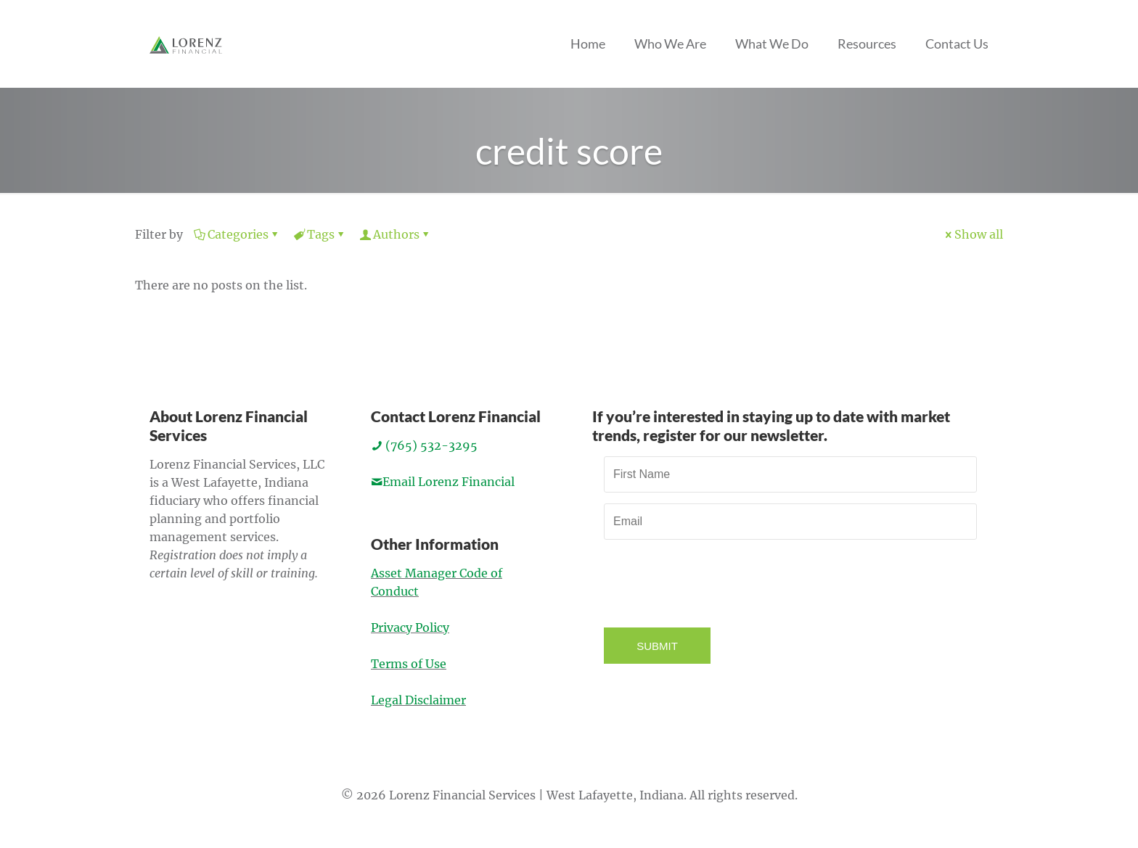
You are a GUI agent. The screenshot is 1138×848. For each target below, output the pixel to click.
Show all (973, 234)
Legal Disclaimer (418, 700)
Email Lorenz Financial (443, 481)
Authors (395, 234)
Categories (237, 234)
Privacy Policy (410, 627)
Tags (319, 234)
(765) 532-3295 (424, 445)
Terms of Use (408, 663)
